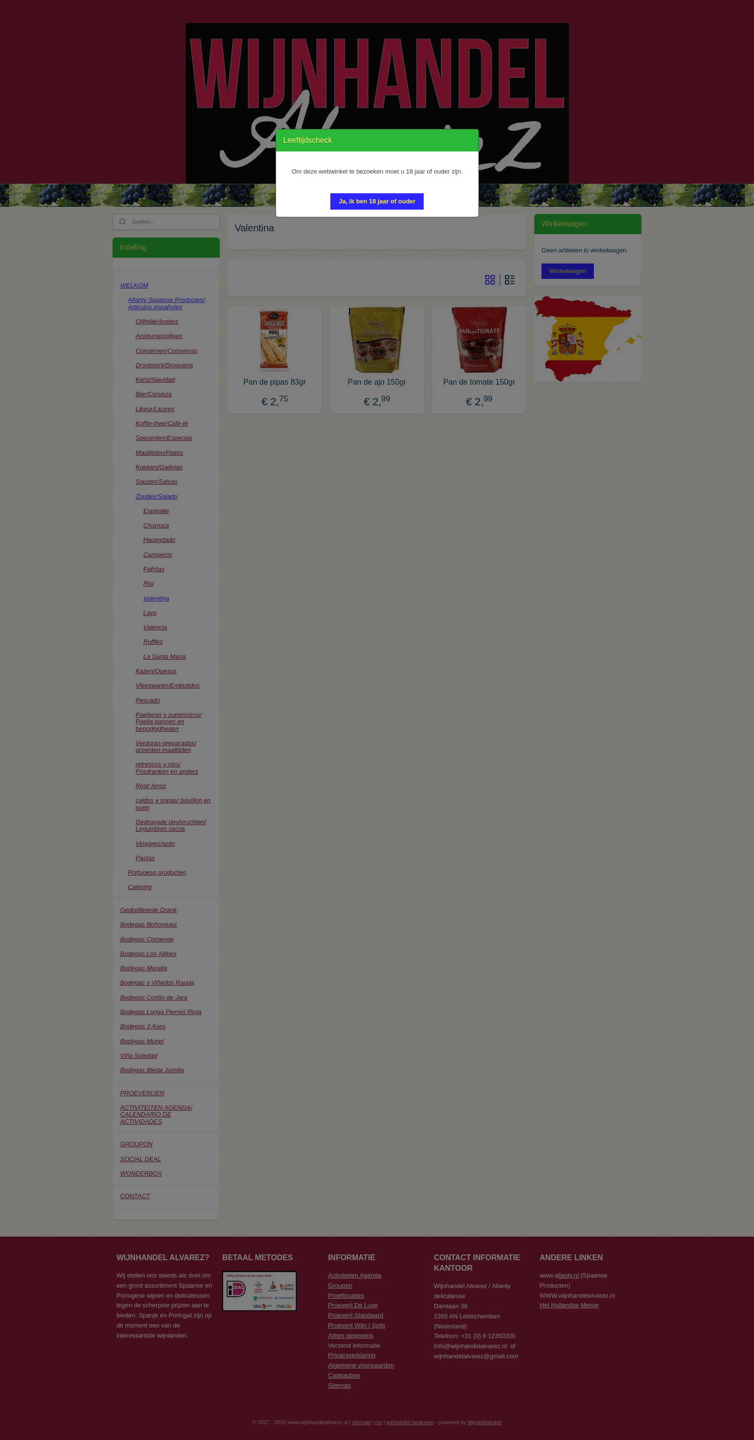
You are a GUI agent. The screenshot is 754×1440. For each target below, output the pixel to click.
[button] (377, 201)
